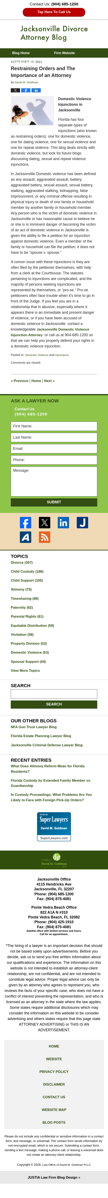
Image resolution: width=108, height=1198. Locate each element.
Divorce (22, 563)
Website (54, 1068)
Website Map (54, 1122)
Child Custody (28, 572)
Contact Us (54, 1109)
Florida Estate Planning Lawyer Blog (43, 741)
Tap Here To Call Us (54, 12)
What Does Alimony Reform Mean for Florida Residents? (50, 775)
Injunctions (64, 355)
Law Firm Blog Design (52, 1191)
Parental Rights (28, 619)
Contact (84, 71)
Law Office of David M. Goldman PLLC (67, 1178)
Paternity (22, 609)
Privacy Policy (54, 1082)
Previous (20, 381)
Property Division (30, 647)
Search (54, 709)
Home (38, 381)
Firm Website (64, 53)
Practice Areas (23, 62)
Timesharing (26, 600)
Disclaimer (54, 1095)
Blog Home (21, 53)
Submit (54, 502)
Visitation (23, 638)
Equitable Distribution (34, 628)
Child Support (28, 581)
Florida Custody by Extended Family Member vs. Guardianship (54, 790)
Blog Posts (54, 1136)
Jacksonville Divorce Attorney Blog (54, 33)
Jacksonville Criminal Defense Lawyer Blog (49, 751)
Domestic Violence (37, 355)
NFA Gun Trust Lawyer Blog (35, 732)
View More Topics (26, 675)
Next (51, 381)
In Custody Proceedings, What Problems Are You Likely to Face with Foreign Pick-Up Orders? (54, 805)
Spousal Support (29, 666)
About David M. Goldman (32, 71)
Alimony (22, 591)
